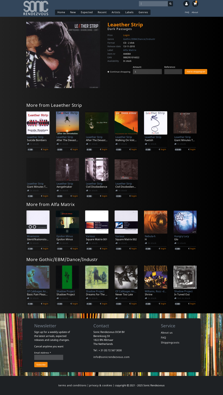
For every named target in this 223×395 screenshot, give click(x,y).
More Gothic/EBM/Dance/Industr (62, 259)
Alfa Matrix (129, 50)
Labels (129, 12)
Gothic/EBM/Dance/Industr (139, 39)
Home (61, 12)
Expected (87, 12)
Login (126, 35)
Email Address (42, 352)
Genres (143, 12)
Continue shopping (118, 71)
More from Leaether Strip (54, 105)
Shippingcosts (170, 342)
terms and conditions (72, 385)
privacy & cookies (100, 385)
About (195, 12)
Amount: (137, 66)
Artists (116, 12)
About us (167, 332)
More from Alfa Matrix (50, 204)
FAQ (187, 12)
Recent (102, 12)
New (73, 12)
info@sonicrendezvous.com (111, 357)
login (45, 149)
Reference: (169, 66)
